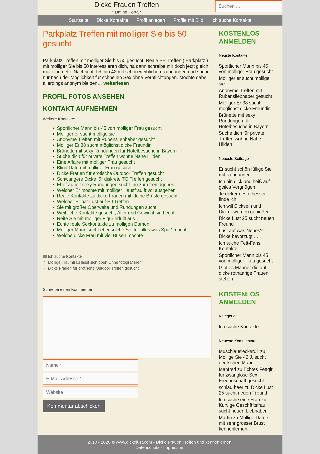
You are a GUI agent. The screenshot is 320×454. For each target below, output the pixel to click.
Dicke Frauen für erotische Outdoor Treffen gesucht (93, 268)
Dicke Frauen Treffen (126, 4)
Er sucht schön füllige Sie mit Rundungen (245, 171)
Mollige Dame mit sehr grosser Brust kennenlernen (243, 423)
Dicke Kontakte (112, 20)
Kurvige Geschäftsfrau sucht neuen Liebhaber (243, 408)
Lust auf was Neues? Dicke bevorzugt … (241, 233)
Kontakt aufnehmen (80, 108)
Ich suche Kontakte (231, 20)
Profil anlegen (150, 20)
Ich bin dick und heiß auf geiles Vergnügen (244, 184)
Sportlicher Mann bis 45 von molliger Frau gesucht (246, 258)
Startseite (78, 20)
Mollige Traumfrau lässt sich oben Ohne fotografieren (95, 262)
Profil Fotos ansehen (83, 96)
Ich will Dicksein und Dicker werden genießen (244, 208)
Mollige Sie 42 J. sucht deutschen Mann (242, 359)
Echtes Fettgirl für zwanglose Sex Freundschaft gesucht (246, 375)
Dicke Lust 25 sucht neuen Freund (246, 390)
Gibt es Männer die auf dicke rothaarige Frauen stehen (243, 273)
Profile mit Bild (188, 20)
